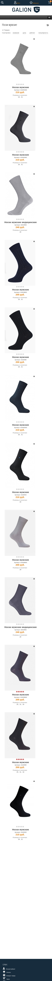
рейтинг (32, 33)
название (16, 33)
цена (24, 33)
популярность (43, 33)
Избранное (35, 3)
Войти (18, 3)
